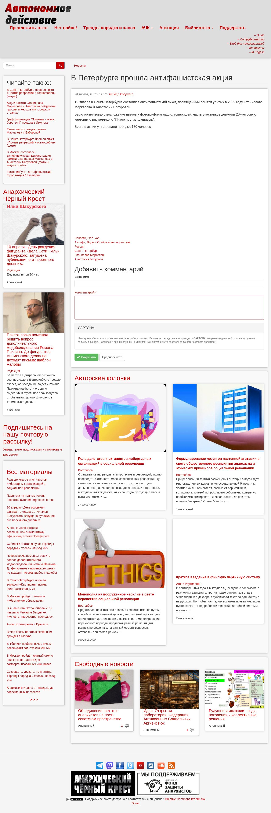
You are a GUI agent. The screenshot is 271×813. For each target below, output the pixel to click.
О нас (135, 803)
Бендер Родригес (121, 94)
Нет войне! (65, 27)
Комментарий (86, 292)
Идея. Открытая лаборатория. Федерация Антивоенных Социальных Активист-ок (167, 717)
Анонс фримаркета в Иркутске (27, 624)
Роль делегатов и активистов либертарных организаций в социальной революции (27, 484)
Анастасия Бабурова (89, 259)
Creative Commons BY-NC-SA (185, 799)
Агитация (169, 27)
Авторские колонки (102, 378)
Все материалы (30, 471)
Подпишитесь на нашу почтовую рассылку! (27, 434)
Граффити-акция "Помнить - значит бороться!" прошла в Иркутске (31, 121)
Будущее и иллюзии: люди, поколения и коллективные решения (233, 715)
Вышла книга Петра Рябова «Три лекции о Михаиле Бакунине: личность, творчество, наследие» (30, 612)
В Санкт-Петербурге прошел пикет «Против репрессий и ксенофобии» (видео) (31, 93)
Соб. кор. (94, 238)
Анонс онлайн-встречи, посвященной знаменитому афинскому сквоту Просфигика (28, 532)
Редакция (13, 270)
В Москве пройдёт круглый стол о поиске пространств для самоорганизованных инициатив (30, 660)
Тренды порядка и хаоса (109, 27)
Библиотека (199, 27)
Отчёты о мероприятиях (113, 242)
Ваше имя (82, 276)
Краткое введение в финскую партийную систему (218, 577)
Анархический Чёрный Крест (24, 195)
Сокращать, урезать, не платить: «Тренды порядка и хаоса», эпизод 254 (31, 676)
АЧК (147, 27)
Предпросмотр (112, 357)
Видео (91, 242)
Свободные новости (104, 663)
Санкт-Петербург (86, 250)
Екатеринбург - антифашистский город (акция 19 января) (29, 173)
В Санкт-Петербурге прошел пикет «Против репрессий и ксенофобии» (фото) (31, 142)
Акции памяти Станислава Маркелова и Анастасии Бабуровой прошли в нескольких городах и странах (31, 107)
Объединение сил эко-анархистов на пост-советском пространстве (99, 715)
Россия (79, 246)
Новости (80, 65)
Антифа (80, 242)
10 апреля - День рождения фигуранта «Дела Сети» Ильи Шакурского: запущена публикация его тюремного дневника (33, 255)
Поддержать (233, 27)
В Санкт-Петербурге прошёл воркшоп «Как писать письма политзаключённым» (27, 584)
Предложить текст (29, 27)
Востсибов (85, 470)
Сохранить (86, 357)
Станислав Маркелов (89, 255)
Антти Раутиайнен (188, 584)
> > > (34, 699)
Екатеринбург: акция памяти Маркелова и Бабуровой (26, 131)
